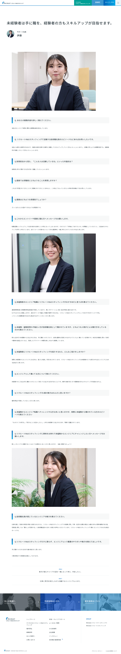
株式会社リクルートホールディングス (96, 623)
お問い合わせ (30, 640)
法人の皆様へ (30, 636)
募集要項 (29, 632)
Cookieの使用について (111, 651)
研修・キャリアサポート (57, 619)
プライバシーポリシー (97, 651)
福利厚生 (29, 628)
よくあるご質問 (54, 623)
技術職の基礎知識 (55, 640)
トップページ (30, 619)
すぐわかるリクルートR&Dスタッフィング (37, 624)
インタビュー (53, 636)
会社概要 (52, 632)
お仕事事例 (52, 628)
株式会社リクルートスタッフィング (96, 625)
